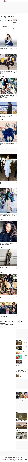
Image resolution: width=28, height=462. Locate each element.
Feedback (21, 459)
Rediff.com (7, 459)
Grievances (14, 460)
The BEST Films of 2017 (19, 369)
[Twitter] (24, 0)
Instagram (2, 324)
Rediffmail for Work (7, 457)
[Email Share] (2, 321)
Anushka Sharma (11, 324)
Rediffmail (14, 457)
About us (23, 459)
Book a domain (10, 457)
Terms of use (25, 459)
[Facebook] (26, 0)
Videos (18, 457)
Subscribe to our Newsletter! (17, 320)
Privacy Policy (16, 459)
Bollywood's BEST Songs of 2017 (20, 370)
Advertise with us (10, 459)
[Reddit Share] (8, 321)
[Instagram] (25, 0)
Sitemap (18, 459)
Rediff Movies (1, 20)
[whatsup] (27, 0)
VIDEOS (17, 412)
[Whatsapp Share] (3, 321)
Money (16, 457)
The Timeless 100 (21, 457)
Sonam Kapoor (6, 324)
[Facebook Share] (6, 321)
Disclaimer (13, 459)
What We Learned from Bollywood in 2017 (24, 342)
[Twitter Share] (5, 321)
